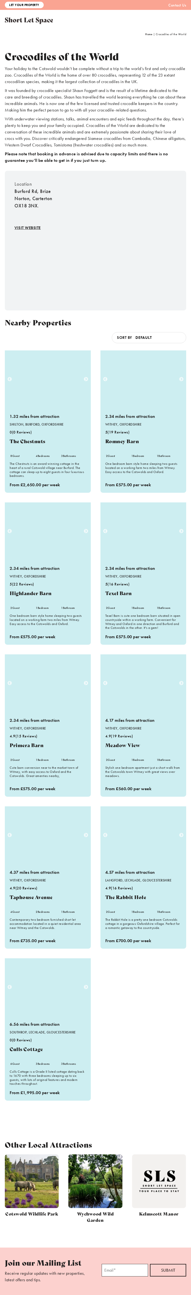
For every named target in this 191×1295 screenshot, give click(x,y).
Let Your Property (24, 5)
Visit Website (27, 227)
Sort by (124, 337)
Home (148, 34)
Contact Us (177, 5)
